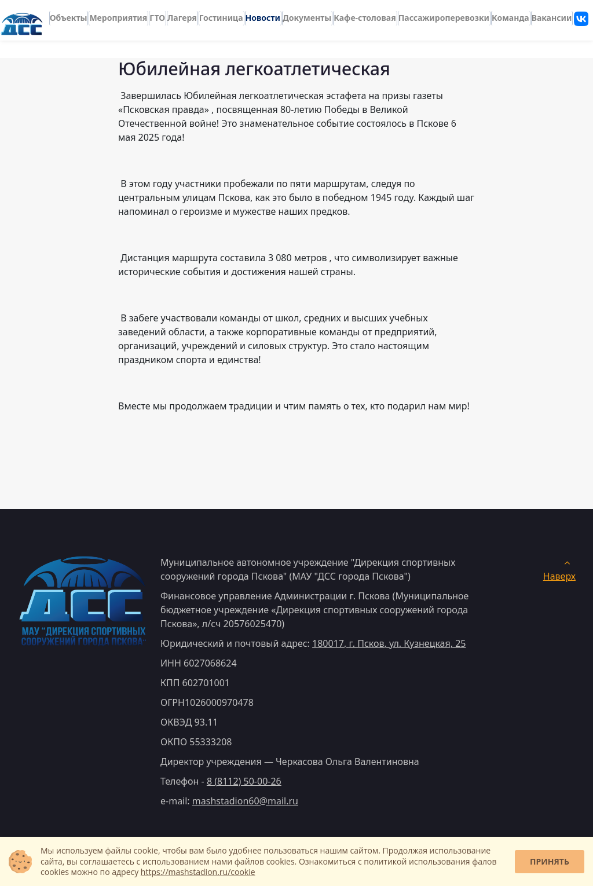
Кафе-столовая (365, 15)
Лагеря (182, 15)
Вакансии (552, 15)
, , (389, 643)
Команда (510, 15)
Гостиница (221, 15)
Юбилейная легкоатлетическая (254, 68)
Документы (307, 15)
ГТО (157, 15)
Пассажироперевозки (443, 15)
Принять (549, 861)
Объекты (68, 15)
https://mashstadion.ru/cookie (198, 871)
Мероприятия (118, 15)
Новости (263, 15)
